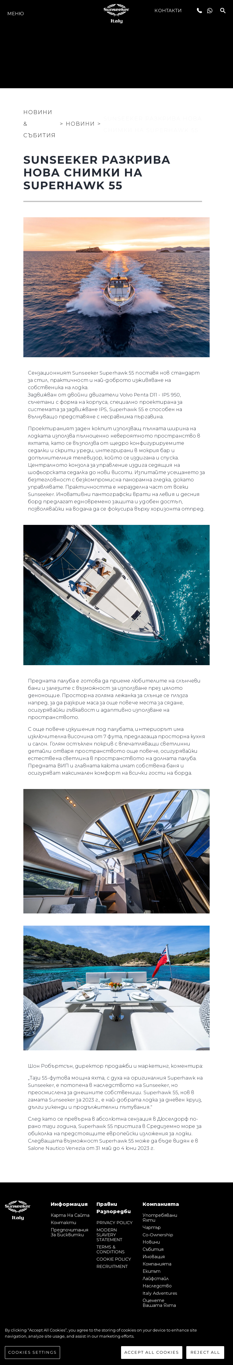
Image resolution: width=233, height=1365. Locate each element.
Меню (15, 13)
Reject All (205, 1352)
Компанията (157, 1264)
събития (153, 1249)
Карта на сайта (70, 1215)
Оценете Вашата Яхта (159, 1303)
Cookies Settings (32, 1352)
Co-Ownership (158, 1235)
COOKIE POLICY (113, 1259)
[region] (116, 1343)
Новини (151, 1242)
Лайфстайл (156, 1278)
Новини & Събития (39, 124)
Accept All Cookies (151, 1352)
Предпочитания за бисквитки (69, 1232)
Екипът (151, 1271)
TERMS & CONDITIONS (110, 1249)
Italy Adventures (160, 1293)
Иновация (154, 1256)
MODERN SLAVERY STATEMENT (109, 1234)
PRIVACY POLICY (114, 1222)
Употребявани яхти (160, 1218)
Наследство (157, 1286)
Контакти (168, 10)
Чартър (152, 1227)
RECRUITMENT (112, 1266)
